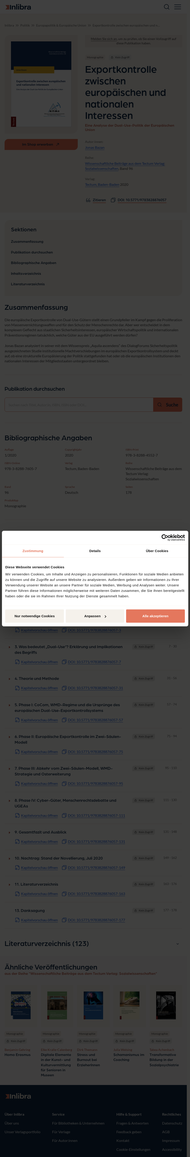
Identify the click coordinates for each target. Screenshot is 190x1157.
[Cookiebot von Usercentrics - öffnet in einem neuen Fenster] (165, 537)
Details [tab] (95, 551)
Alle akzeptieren (155, 616)
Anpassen (95, 616)
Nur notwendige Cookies (34, 616)
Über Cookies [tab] (157, 551)
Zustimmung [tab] (32, 551)
